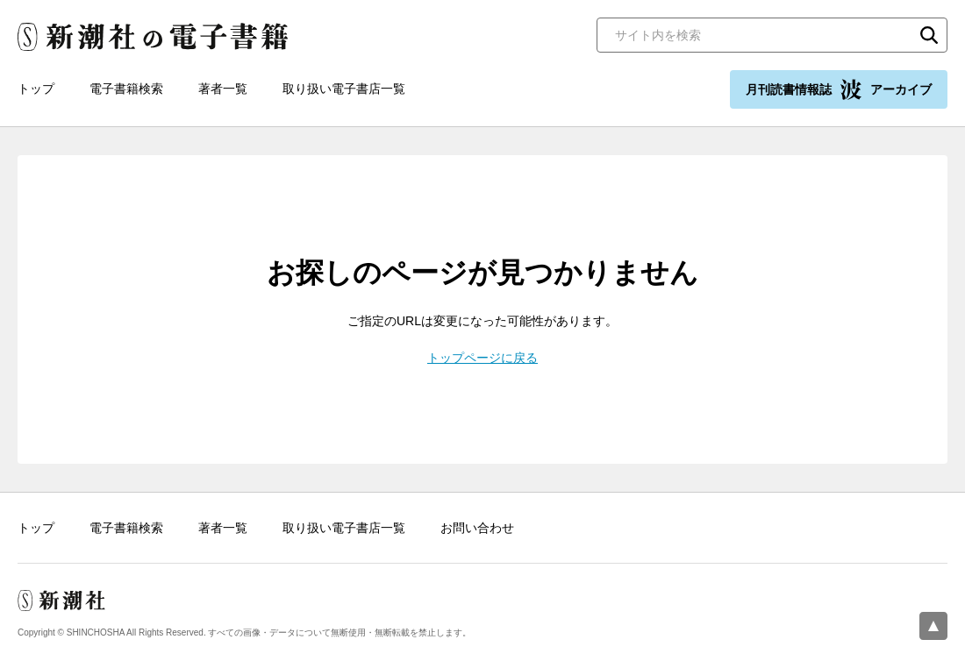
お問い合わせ (477, 528)
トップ (36, 89)
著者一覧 (222, 89)
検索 (929, 35)
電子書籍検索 (126, 89)
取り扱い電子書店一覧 (343, 89)
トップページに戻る (482, 358)
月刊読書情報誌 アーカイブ (839, 89)
